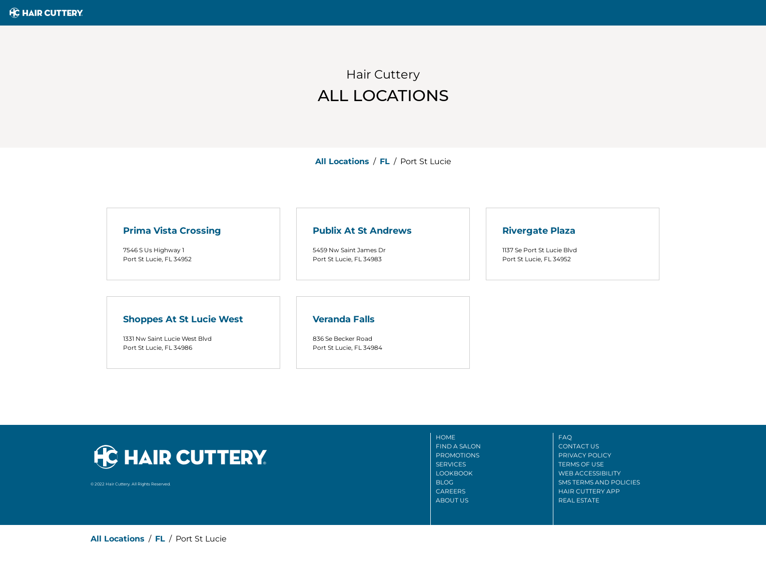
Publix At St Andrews (362, 230)
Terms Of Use (581, 464)
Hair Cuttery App (589, 491)
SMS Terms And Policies (599, 482)
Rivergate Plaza (538, 230)
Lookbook (454, 473)
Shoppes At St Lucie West (183, 319)
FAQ (565, 437)
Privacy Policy (584, 455)
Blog (444, 482)
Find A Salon (458, 446)
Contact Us (578, 446)
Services (451, 464)
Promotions (457, 455)
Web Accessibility (589, 473)
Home (445, 437)
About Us (452, 500)
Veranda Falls (344, 319)
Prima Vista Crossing (172, 230)
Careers (450, 491)
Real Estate (578, 500)
